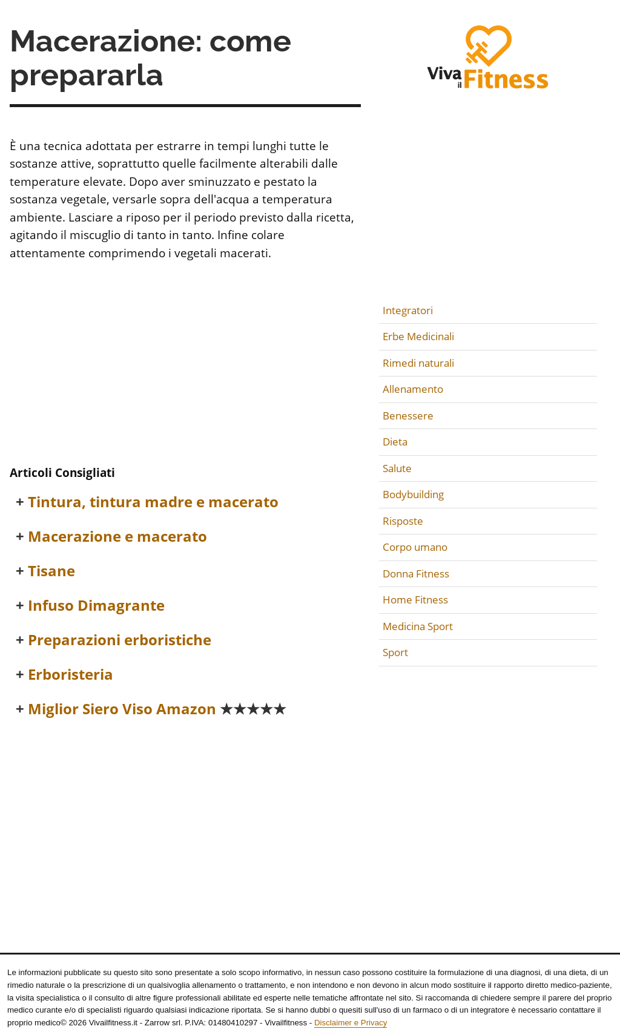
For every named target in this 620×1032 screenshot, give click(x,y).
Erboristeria (70, 674)
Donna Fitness (416, 573)
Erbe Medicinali (418, 336)
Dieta (395, 442)
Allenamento (413, 389)
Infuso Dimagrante (96, 605)
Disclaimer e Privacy (350, 1022)
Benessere (408, 415)
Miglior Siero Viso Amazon (157, 709)
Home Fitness (415, 599)
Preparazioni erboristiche (119, 640)
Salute (397, 468)
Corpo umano (415, 547)
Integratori (408, 310)
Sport (395, 652)
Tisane (51, 571)
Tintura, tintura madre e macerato (153, 502)
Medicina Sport (418, 626)
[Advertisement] (185, 365)
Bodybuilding (413, 494)
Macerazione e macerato (117, 536)
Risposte (403, 521)
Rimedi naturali (418, 363)
